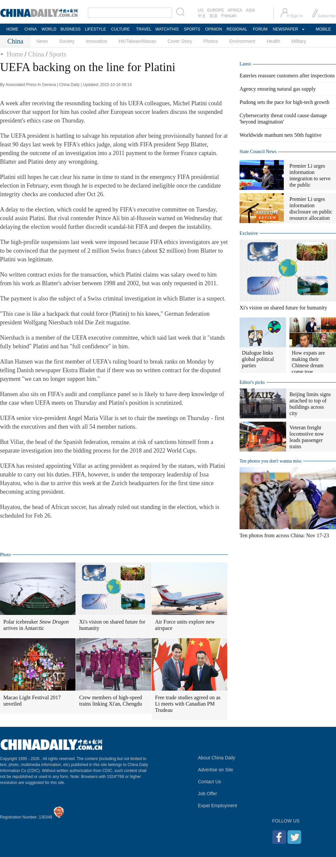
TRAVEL (143, 29)
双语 (214, 16)
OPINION (213, 29)
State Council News (258, 151)
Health (273, 41)
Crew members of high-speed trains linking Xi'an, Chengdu (110, 701)
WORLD (49, 29)
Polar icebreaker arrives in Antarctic (36, 625)
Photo (5, 554)
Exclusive (249, 233)
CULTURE (120, 29)
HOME (12, 29)
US (201, 10)
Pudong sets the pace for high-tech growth (284, 102)
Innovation (96, 41)
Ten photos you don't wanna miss (270, 461)
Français (229, 15)
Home (15, 54)
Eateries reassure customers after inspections (287, 75)
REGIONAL (237, 29)
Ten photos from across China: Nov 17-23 (284, 535)
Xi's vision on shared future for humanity (112, 625)
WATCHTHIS (167, 29)
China (36, 54)
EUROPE (215, 10)
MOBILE (323, 29)
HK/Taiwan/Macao (137, 41)
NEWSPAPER (285, 29)
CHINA (30, 29)
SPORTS (192, 29)
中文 (202, 16)
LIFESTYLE (95, 29)
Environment (242, 41)
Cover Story (179, 41)
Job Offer (207, 793)
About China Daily (216, 757)
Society (67, 41)
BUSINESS (71, 29)
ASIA (250, 10)
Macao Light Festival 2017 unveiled (32, 701)
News (42, 41)
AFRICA (235, 10)
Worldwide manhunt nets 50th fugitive (281, 135)
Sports (57, 54)
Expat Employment (217, 805)
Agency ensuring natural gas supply (278, 89)
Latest (245, 63)
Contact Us (209, 781)
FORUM (260, 29)
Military (298, 41)
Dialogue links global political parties (258, 359)
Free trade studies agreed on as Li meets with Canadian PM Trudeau (188, 704)
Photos (210, 41)
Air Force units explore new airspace (185, 625)
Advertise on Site (215, 769)
